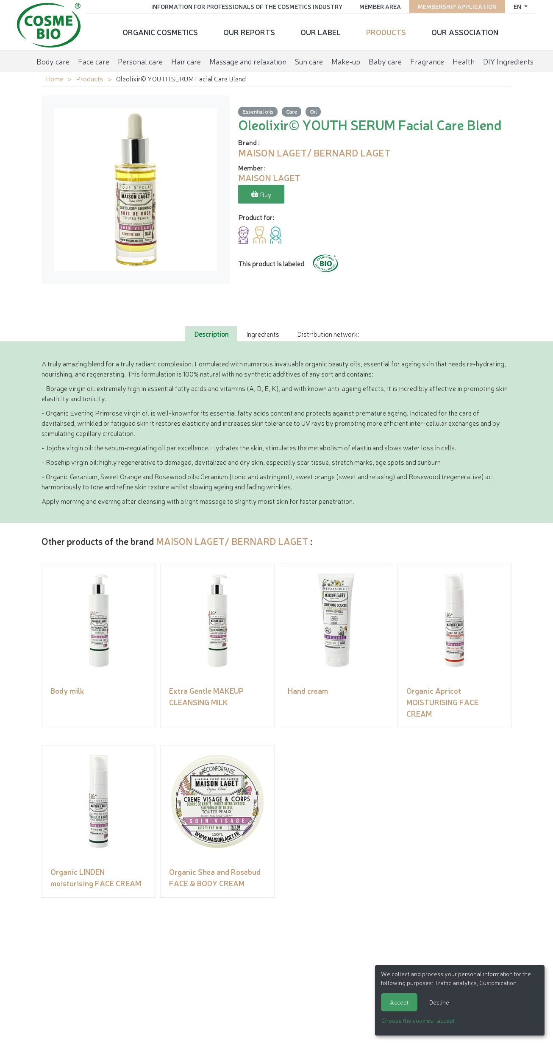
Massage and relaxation (247, 61)
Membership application (457, 6)
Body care (52, 61)
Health (464, 61)
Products (386, 32)
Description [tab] (211, 333)
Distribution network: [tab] (328, 333)
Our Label (320, 32)
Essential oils (257, 111)
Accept (399, 1002)
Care (291, 111)
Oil (313, 111)
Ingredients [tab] (262, 333)
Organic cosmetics (160, 32)
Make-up (345, 61)
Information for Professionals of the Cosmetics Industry (246, 6)
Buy (261, 194)
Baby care (385, 61)
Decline (439, 1002)
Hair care (186, 61)
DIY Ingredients (508, 61)
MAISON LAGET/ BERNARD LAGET (232, 541)
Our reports (249, 32)
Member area (380, 6)
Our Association (464, 32)
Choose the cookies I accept (418, 1020)
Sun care (309, 61)
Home (54, 78)
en (518, 6)
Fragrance (427, 61)
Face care (93, 61)
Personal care (140, 61)
